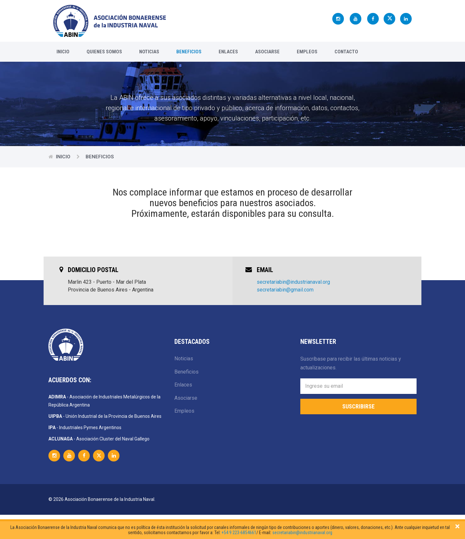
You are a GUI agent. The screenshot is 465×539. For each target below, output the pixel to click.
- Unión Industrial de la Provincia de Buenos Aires (104, 416)
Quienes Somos (104, 52)
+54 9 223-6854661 (239, 532)
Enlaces (228, 52)
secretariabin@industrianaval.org (293, 282)
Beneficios (189, 52)
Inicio (63, 52)
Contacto (346, 52)
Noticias (149, 52)
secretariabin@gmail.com (285, 290)
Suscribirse (358, 406)
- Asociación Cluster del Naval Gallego (99, 438)
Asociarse (267, 52)
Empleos (307, 52)
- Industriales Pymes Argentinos (84, 427)
